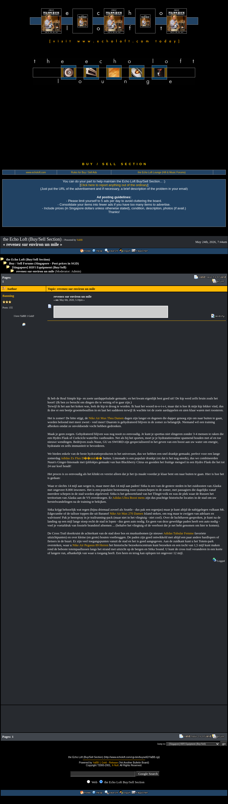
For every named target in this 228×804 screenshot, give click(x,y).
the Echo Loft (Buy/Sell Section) (28, 259)
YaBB (80, 240)
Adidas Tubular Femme (178, 533)
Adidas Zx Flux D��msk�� (81, 458)
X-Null (115, 765)
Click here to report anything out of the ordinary (114, 185)
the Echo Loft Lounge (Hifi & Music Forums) (162, 172)
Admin (75, 271)
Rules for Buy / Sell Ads (84, 172)
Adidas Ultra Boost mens (128, 498)
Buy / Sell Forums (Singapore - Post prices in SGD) (44, 263)
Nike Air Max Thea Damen (106, 418)
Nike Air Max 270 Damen (126, 513)
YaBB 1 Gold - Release (105, 762)
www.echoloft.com (36, 172)
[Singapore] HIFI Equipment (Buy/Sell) (39, 267)
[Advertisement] (114, 123)
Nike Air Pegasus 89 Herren (91, 545)
